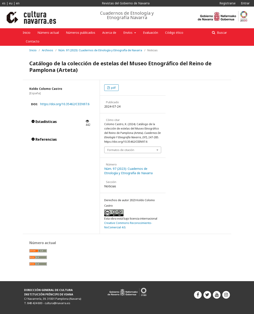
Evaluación (150, 32)
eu (10, 3)
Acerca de (109, 32)
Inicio (26, 32)
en (17, 3)
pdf (113, 88)
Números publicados (80, 32)
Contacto (32, 41)
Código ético (174, 32)
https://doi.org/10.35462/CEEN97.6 (65, 104)
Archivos (47, 50)
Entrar (245, 3)
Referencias (44, 139)
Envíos (128, 32)
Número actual (48, 32)
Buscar (221, 32)
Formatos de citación (120, 150)
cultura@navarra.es (57, 303)
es (3, 3)
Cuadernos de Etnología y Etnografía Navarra (127, 15)
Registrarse (227, 3)
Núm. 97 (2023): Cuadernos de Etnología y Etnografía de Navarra (100, 50)
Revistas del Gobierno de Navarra (126, 3)
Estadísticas (44, 121)
